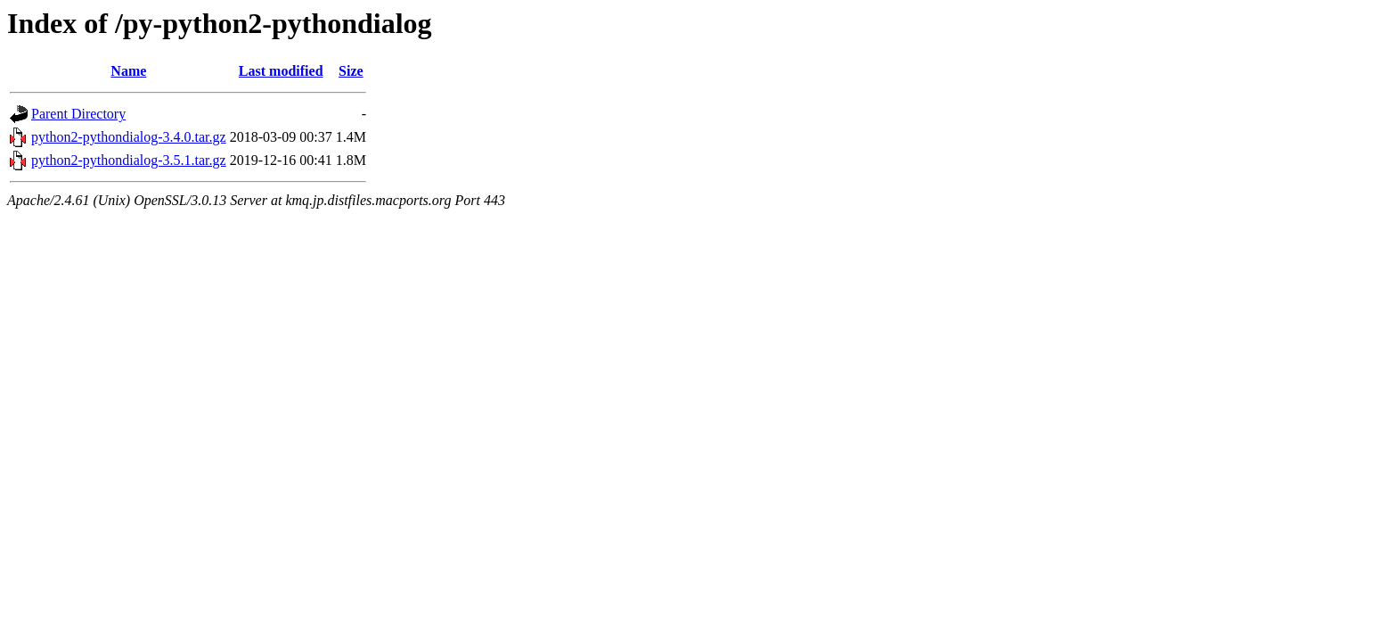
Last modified (281, 70)
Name (128, 70)
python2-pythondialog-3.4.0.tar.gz (128, 136)
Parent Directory (78, 113)
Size (351, 70)
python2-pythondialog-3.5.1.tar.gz (128, 160)
